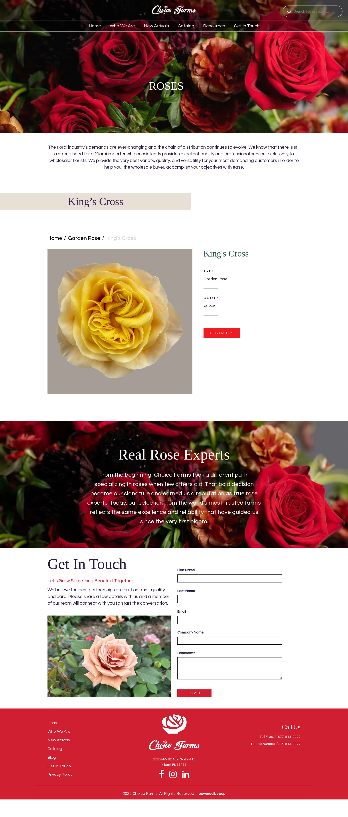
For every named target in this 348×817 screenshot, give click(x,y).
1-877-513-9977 (288, 736)
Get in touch (246, 26)
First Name (186, 570)
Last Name (186, 591)
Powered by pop (212, 793)
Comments (186, 653)
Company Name (190, 632)
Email (181, 611)
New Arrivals (156, 26)
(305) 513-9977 (289, 744)
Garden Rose (84, 238)
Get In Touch (59, 766)
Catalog (186, 26)
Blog (51, 757)
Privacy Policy (59, 774)
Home (95, 26)
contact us (221, 333)
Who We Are (122, 26)
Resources (214, 26)
